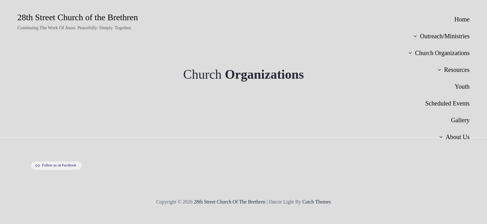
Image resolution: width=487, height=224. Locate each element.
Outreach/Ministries (441, 36)
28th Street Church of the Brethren (77, 17)
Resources (453, 69)
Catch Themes (316, 201)
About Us (454, 136)
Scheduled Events (447, 103)
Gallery (460, 120)
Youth (462, 86)
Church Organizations (439, 52)
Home (462, 19)
